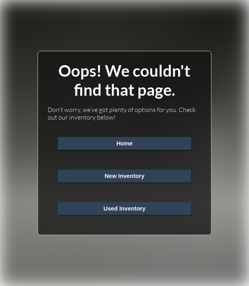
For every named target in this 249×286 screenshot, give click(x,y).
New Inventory (124, 176)
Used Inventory (125, 208)
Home (124, 143)
